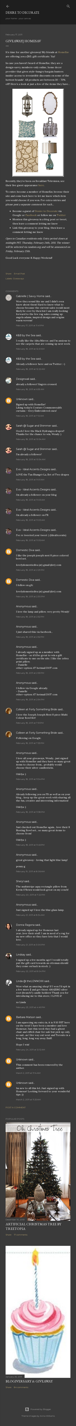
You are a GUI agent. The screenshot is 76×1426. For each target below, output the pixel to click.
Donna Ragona (25, 924)
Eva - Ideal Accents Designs (33, 469)
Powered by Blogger (38, 1409)
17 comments (20, 1234)
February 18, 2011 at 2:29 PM (30, 570)
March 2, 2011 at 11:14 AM (28, 1073)
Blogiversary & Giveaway (29, 1381)
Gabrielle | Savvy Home (30, 296)
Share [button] (8, 273)
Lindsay (20, 954)
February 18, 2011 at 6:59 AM (30, 389)
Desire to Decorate (22, 13)
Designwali (22, 379)
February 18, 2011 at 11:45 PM (30, 845)
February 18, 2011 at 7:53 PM (30, 743)
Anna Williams (47, 1416)
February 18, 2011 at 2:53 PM (30, 673)
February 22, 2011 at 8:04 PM (30, 971)
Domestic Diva (25, 550)
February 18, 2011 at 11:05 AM (30, 540)
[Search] (68, 5)
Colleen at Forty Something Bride (36, 709)
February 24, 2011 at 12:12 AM (30, 1049)
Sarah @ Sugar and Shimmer (33, 425)
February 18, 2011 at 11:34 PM (30, 779)
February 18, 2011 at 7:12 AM (30, 415)
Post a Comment (16, 1107)
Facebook (31, 215)
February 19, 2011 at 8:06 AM (30, 871)
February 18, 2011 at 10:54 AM (30, 439)
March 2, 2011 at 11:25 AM (28, 1099)
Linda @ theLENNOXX (30, 981)
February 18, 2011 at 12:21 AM (30, 348)
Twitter (61, 215)
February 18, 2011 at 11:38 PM (30, 812)
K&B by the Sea (25, 335)
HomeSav (63, 52)
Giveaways (18, 278)
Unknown (22, 399)
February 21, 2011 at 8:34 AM (30, 915)
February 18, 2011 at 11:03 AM (30, 499)
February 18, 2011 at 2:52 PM (30, 616)
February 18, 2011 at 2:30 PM (30, 596)
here (41, 185)
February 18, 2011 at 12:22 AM (30, 369)
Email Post (19, 273)
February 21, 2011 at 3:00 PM (30, 944)
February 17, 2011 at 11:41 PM (30, 325)
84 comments (21, 1387)
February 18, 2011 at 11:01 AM (30, 479)
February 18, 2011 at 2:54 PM (30, 699)
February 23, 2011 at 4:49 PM (30, 1007)
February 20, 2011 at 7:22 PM (30, 894)
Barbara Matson (25, 1017)
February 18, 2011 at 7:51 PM (30, 723)
